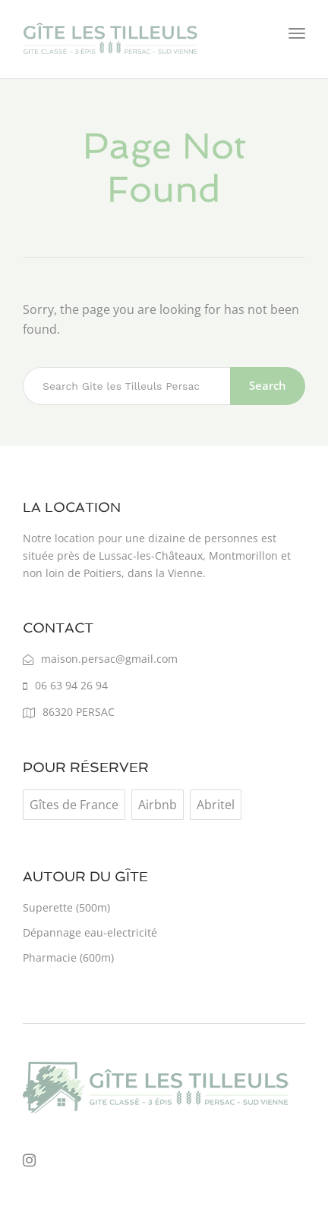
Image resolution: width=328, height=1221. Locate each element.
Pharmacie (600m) (68, 957)
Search (267, 385)
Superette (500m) (66, 907)
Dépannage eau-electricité (90, 932)
